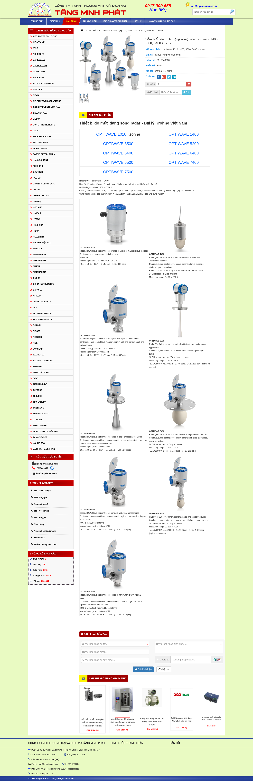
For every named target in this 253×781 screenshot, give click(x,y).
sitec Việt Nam (41, 372)
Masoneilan (39, 254)
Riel (35, 343)
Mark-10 (37, 249)
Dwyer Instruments (44, 125)
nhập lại (164, 669)
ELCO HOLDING (40, 142)
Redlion (37, 337)
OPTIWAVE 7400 (184, 162)
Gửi (186, 92)
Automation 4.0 (39, 504)
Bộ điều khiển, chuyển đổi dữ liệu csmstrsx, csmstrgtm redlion (92, 713)
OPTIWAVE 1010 (111, 134)
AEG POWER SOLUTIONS (45, 36)
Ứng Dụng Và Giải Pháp (115, 21)
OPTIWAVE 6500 (118, 162)
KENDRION (38, 225)
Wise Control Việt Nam (45, 431)
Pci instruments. (42, 313)
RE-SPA (36, 331)
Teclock (38, 396)
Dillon (36, 119)
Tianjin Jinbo (40, 384)
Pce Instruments (42, 319)
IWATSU (37, 178)
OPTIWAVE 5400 (118, 153)
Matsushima (39, 272)
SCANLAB (38, 349)
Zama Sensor (40, 437)
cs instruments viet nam (46, 107)
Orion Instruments (43, 284)
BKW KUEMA (39, 72)
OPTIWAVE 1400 (184, 134)
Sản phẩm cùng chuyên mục (108, 678)
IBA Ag (36, 190)
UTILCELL (38, 420)
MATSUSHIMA (39, 260)
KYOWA (36, 219)
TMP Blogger (38, 517)
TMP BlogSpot (39, 497)
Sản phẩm (71, 21)
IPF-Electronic (41, 195)
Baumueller (40, 66)
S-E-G (35, 378)
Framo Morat (40, 148)
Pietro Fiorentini (42, 302)
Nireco (37, 296)
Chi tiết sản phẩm (99, 115)
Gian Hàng (37, 524)
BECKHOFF (38, 77)
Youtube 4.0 (38, 537)
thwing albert (41, 414)
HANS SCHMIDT (40, 160)
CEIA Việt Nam (40, 113)
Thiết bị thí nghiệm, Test (43, 544)
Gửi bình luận (143, 669)
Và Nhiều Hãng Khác (44, 449)
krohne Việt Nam (42, 243)
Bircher (37, 89)
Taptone (37, 390)
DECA (36, 131)
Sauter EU (38, 355)
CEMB (36, 95)
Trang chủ (37, 21)
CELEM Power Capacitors (47, 101)
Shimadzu (38, 366)
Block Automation (43, 83)
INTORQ (37, 201)
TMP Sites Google (41, 490)
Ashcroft (38, 54)
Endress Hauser (42, 136)
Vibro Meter (40, 425)
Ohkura (37, 290)
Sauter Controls (43, 361)
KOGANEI (37, 207)
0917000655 (42, 468)
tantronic (39, 408)
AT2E (35, 48)
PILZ (35, 307)
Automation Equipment (43, 531)
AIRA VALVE (39, 42)
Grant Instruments (44, 184)
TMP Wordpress (40, 511)
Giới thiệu (55, 21)
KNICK (36, 231)
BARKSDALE (39, 60)
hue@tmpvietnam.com (45, 473)
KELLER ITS (39, 237)
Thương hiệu (90, 21)
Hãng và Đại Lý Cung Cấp (161, 21)
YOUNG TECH (39, 443)
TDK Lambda (39, 402)
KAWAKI (37, 213)
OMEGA (36, 278)
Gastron (38, 172)
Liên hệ (137, 21)
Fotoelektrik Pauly (44, 154)
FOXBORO (38, 166)
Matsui (36, 266)
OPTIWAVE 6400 (184, 153)
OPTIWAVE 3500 (118, 144)
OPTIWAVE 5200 (184, 144)
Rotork (37, 325)
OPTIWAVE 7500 (118, 172)
